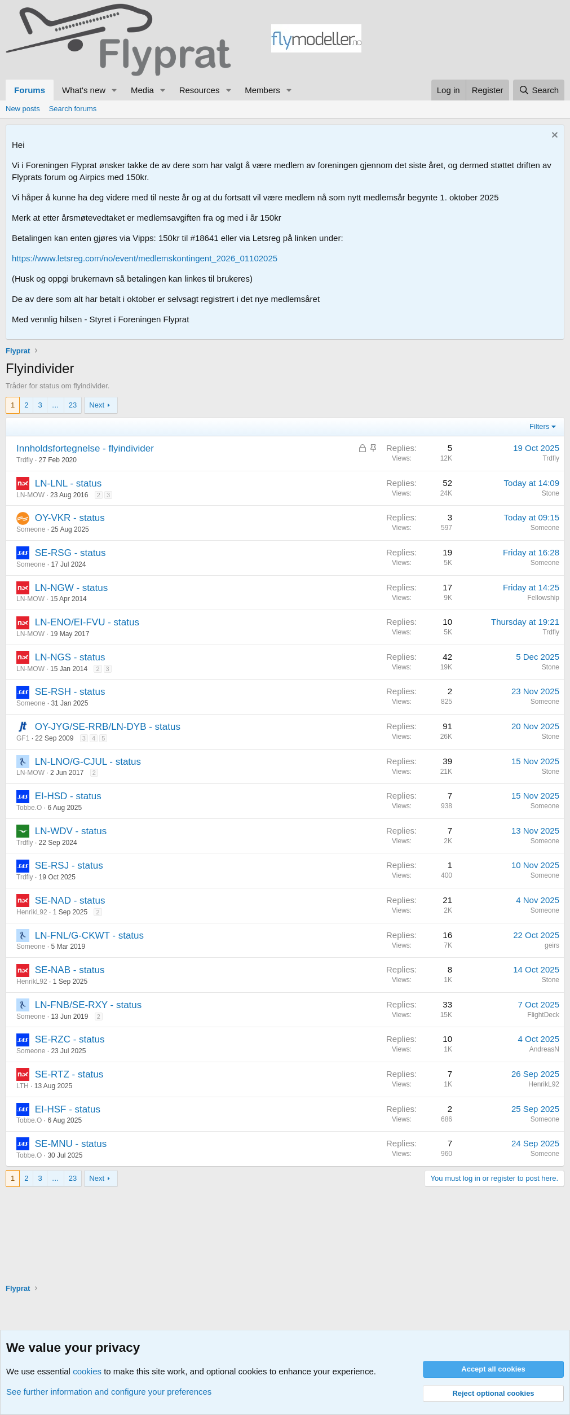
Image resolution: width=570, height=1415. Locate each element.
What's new (83, 90)
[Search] (538, 90)
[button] (114, 90)
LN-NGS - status (70, 657)
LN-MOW (30, 495)
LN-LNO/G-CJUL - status (88, 761)
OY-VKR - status (70, 517)
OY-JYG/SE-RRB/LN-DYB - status (107, 726)
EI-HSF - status (67, 1109)
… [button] (55, 405)
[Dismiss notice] (553, 136)
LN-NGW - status (71, 587)
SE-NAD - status (70, 900)
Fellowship (543, 598)
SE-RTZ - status (69, 1074)
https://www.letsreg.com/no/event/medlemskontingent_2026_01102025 (144, 258)
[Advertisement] (462, 40)
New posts (23, 108)
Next (96, 405)
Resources (199, 90)
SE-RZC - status (70, 1039)
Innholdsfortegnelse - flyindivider (85, 448)
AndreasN (544, 1049)
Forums (29, 90)
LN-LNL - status (68, 483)
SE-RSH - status (70, 691)
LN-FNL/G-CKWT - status (89, 935)
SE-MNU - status (71, 1143)
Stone (550, 493)
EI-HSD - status (68, 796)
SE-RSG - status (70, 552)
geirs (552, 945)
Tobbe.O (29, 808)
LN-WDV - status (71, 831)
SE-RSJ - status (69, 865)
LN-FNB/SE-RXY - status (88, 1005)
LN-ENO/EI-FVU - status (87, 622)
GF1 (22, 738)
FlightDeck (543, 1015)
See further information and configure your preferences (108, 1391)
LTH (22, 1086)
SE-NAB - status (70, 970)
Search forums (73, 108)
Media (142, 90)
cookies (87, 1371)
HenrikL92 (31, 912)
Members (262, 90)
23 (73, 405)
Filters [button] (539, 426)
